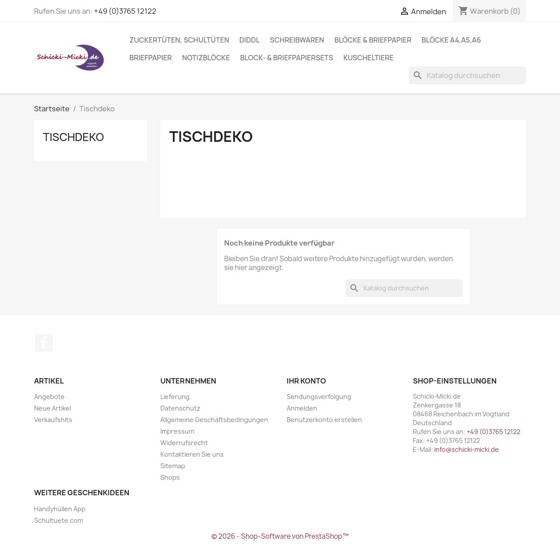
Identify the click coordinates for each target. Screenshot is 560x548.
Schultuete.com (58, 520)
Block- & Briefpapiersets (286, 58)
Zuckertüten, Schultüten (179, 40)
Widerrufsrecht (184, 442)
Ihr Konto (306, 381)
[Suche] (467, 75)
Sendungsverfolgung (319, 396)
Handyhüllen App (60, 509)
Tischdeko (73, 137)
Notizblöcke (206, 58)
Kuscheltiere (368, 58)
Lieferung (175, 396)
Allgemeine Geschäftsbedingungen (214, 419)
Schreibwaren (297, 40)
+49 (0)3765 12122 (125, 11)
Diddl (249, 40)
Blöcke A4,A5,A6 (451, 40)
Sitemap (172, 466)
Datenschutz (180, 408)
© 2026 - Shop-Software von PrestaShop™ (280, 536)
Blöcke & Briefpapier (373, 40)
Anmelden (302, 408)
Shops (170, 477)
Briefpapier (150, 58)
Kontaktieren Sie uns (192, 454)
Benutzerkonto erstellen (324, 419)
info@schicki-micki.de (466, 449)
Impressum (177, 431)
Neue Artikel (52, 408)
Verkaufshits (53, 419)
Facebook (44, 343)
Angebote (49, 396)
